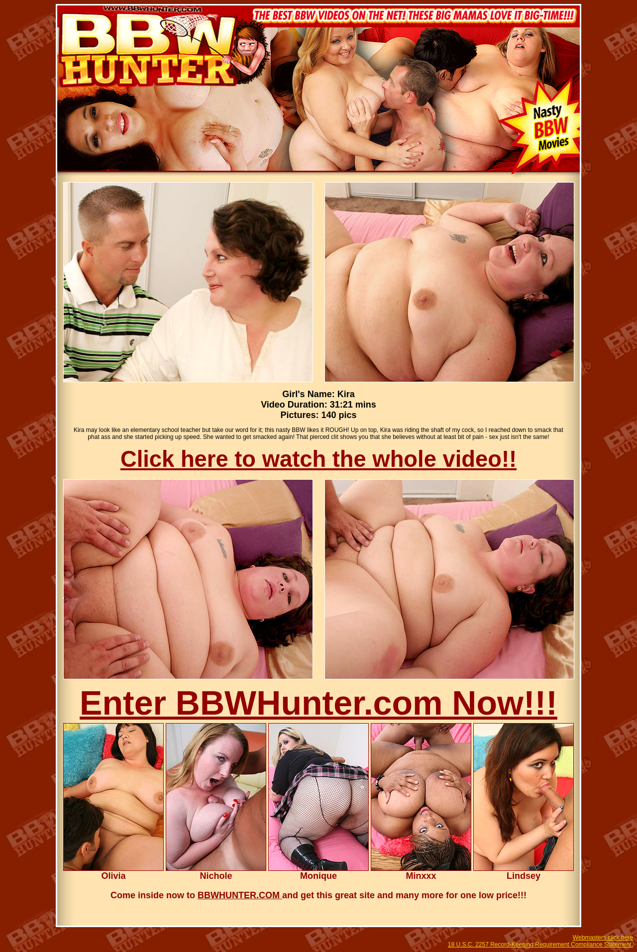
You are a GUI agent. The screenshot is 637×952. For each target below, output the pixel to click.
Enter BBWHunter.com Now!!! (318, 703)
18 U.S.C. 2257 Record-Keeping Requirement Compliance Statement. (540, 944)
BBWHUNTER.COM (240, 895)
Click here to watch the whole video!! (318, 459)
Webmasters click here (603, 937)
